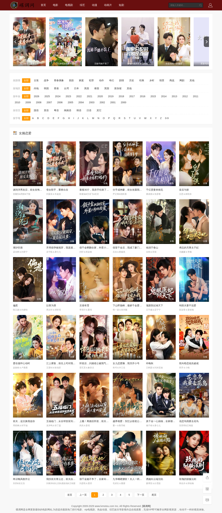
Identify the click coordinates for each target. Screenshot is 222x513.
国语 (36, 110)
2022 (79, 96)
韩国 (46, 88)
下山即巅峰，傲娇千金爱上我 (128, 305)
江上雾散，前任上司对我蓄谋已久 (64, 363)
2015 (153, 96)
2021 (89, 96)
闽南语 (67, 110)
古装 (36, 80)
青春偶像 (59, 80)
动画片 (108, 4)
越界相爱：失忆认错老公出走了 (130, 421)
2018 (121, 96)
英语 (46, 110)
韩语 (78, 110)
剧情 (121, 80)
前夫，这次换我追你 (24, 421)
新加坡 (118, 88)
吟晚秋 (149, 363)
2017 (132, 96)
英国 (106, 88)
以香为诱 (51, 305)
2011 (195, 96)
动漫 (94, 4)
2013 (174, 96)
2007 (49, 102)
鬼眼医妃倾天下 (154, 305)
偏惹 (15, 305)
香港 (56, 88)
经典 (141, 80)
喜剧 (71, 80)
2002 (102, 102)
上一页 (83, 494)
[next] (206, 42)
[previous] (15, 42)
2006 (60, 102)
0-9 (167, 118)
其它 (99, 110)
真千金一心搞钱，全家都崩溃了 (163, 421)
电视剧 (69, 4)
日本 (76, 88)
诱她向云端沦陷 (154, 479)
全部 (26, 80)
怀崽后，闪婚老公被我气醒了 (95, 363)
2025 (47, 96)
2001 (113, 102)
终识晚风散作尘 (21, 479)
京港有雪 (84, 305)
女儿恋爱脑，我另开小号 (126, 363)
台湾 (66, 88)
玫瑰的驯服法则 (187, 479)
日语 (89, 110)
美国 (86, 88)
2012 (185, 96)
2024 (57, 96)
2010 (17, 102)
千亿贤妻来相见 (154, 189)
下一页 (140, 494)
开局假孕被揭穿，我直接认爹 (62, 247)
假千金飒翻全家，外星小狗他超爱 (97, 247)
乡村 (151, 80)
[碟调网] (146, 506)
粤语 (56, 110)
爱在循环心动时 (21, 363)
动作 (101, 80)
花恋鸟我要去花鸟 (189, 421)
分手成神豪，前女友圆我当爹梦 (130, 189)
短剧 (121, 4)
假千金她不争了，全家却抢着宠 (96, 479)
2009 (28, 102)
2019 (110, 96)
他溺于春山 (152, 247)
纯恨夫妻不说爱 (187, 305)
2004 (81, 102)
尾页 (154, 494)
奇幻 (111, 80)
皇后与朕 (184, 189)
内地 (36, 88)
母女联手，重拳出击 (57, 189)
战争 (46, 80)
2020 (100, 96)
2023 (68, 96)
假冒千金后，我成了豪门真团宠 (130, 247)
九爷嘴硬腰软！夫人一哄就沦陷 (130, 479)
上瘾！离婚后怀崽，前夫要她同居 (97, 421)
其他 (192, 80)
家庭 (81, 80)
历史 (131, 80)
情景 (161, 80)
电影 (55, 4)
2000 (123, 102)
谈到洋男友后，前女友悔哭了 (29, 189)
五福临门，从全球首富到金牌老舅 (64, 421)
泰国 (96, 88)
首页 (43, 4)
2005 (70, 102)
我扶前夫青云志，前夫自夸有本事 (64, 479)
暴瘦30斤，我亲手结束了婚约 (95, 189)
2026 (36, 96)
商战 (171, 80)
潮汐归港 (18, 247)
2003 (91, 102)
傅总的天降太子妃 (189, 247)
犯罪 (91, 80)
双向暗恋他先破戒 (189, 363)
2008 (38, 102)
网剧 (182, 80)
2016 (142, 96)
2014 (163, 96)
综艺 (82, 4)
